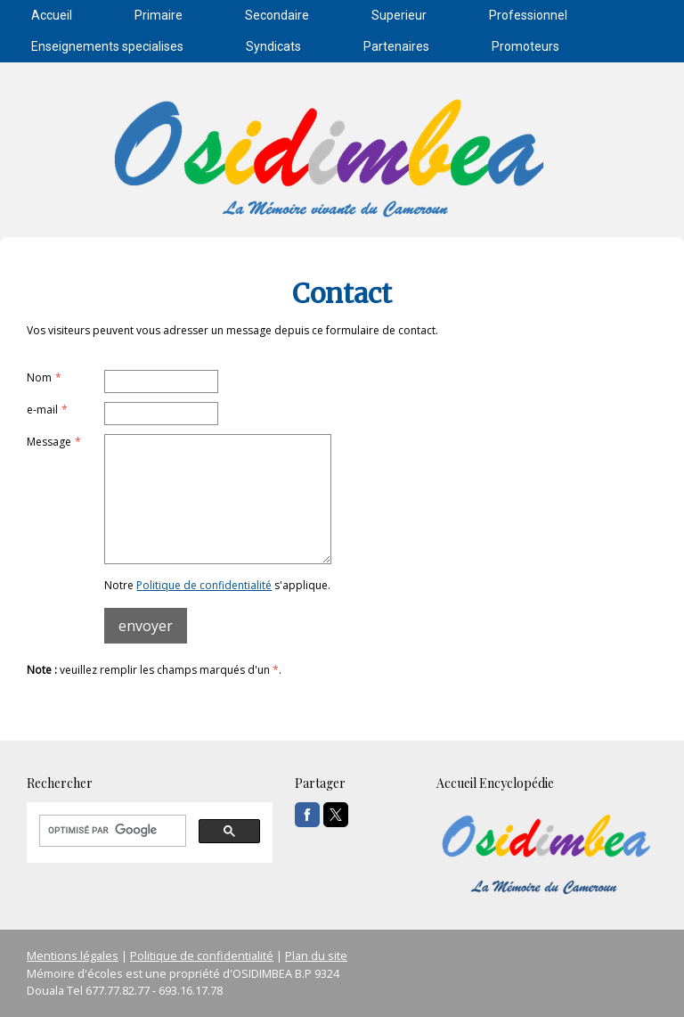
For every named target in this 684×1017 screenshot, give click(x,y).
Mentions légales (72, 955)
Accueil (51, 15)
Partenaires (396, 46)
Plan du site (316, 955)
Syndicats (273, 46)
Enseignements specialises (107, 46)
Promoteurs (525, 46)
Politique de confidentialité (204, 585)
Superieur (399, 15)
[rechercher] (111, 830)
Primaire (158, 15)
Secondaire (277, 15)
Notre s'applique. (217, 585)
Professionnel (528, 15)
